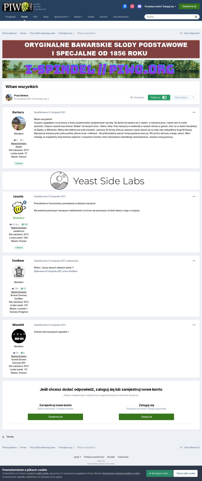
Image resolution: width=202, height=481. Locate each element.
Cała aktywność (120, 17)
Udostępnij (137, 97)
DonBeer (18, 260)
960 (25, 224)
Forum (24, 18)
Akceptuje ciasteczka (158, 473)
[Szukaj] (161, 16)
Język (77, 457)
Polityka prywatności (94, 457)
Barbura (24, 95)
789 (15, 288)
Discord (103, 17)
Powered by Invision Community (101, 464)
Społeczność (61, 17)
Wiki (35, 17)
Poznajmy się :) (41, 99)
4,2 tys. (14, 224)
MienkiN (18, 324)
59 (15, 353)
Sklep (45, 17)
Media (78, 17)
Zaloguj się (146, 417)
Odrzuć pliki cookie (186, 473)
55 (23, 288)
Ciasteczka (123, 457)
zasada (18, 196)
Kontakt (111, 457)
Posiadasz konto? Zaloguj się (160, 6)
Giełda (91, 17)
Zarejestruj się (189, 6)
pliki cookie (42, 473)
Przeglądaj (10, 17)
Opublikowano (50, 112)
